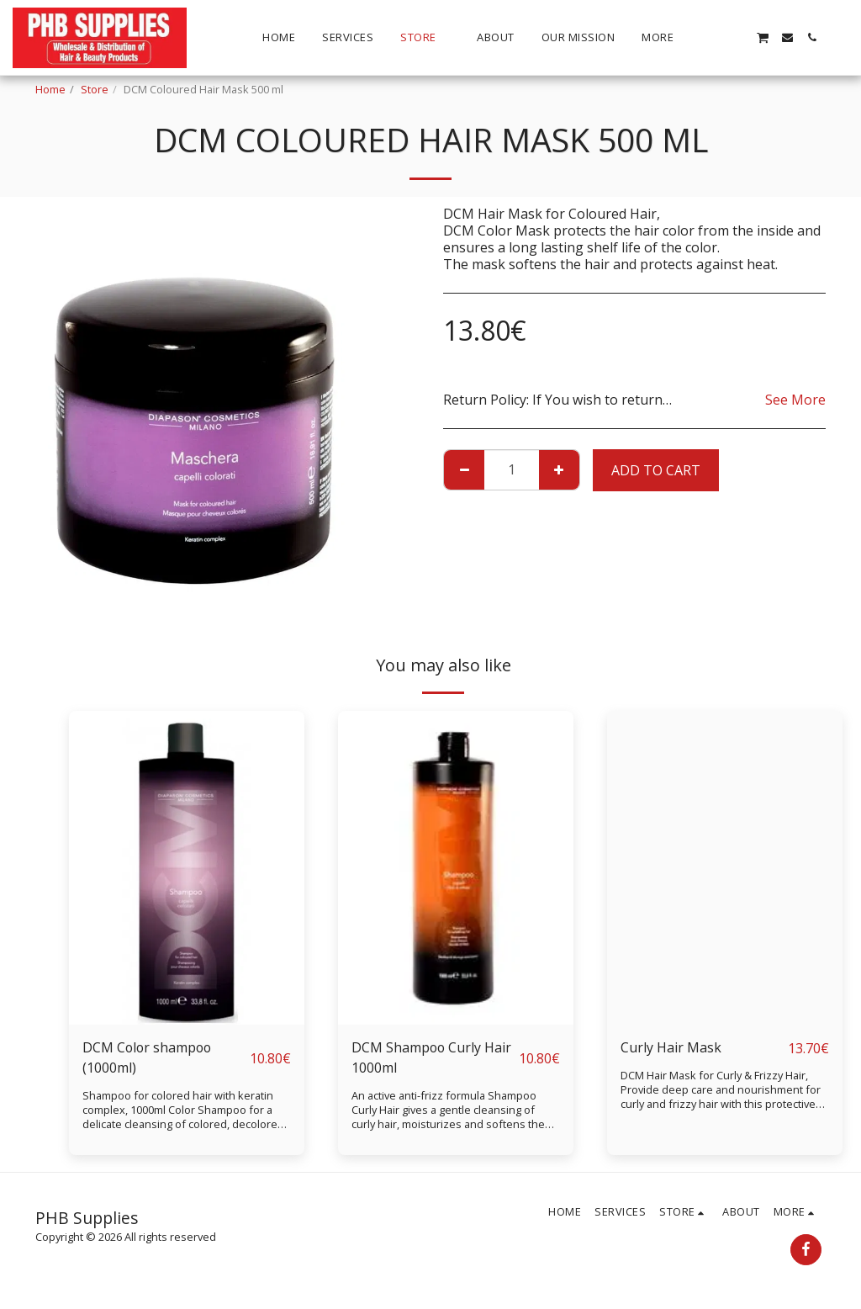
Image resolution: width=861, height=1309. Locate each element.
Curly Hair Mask (671, 1048)
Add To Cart (655, 470)
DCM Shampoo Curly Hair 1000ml (432, 1058)
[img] (186, 868)
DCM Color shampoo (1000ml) (148, 1058)
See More (795, 399)
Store (94, 89)
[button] (713, 37)
